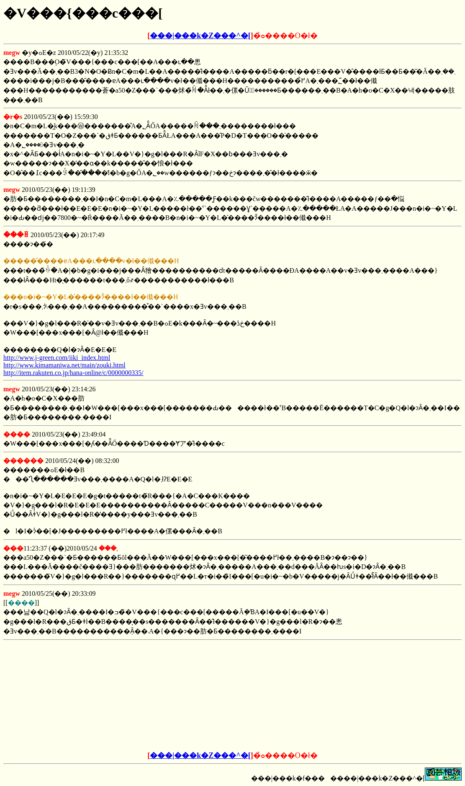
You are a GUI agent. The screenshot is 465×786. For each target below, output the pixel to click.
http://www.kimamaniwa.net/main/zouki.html (64, 365)
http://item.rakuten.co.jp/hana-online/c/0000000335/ (73, 372)
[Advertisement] (169, 696)
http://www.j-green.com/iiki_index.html (56, 357)
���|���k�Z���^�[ (200, 35)
